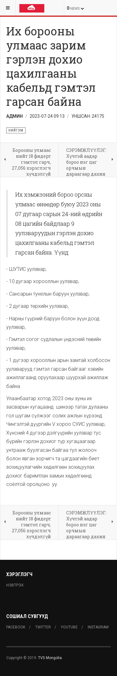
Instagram (98, 627)
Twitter (43, 627)
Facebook (15, 627)
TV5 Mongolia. (50, 658)
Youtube (69, 627)
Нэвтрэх (15, 585)
